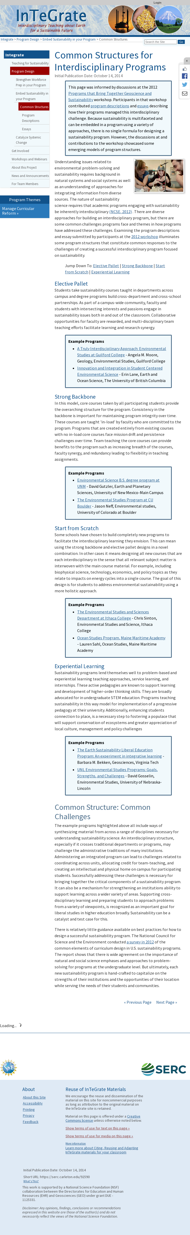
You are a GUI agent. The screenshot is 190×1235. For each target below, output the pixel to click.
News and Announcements (30, 176)
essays (143, 105)
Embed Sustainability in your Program (69, 39)
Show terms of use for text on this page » (97, 1128)
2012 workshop (144, 236)
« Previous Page (138, 1002)
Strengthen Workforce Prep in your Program (31, 82)
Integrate (7, 39)
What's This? (31, 1181)
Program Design (28, 39)
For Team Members (25, 184)
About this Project (24, 167)
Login (157, 2)
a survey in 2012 (140, 941)
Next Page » (166, 1002)
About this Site (34, 1097)
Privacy (28, 1115)
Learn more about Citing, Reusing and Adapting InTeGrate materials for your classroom (101, 1150)
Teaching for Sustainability (30, 63)
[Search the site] (160, 42)
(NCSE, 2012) (120, 211)
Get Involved (20, 151)
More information (75, 1143)
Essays (26, 129)
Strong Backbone (137, 265)
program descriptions (109, 105)
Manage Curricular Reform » (18, 211)
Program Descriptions (30, 118)
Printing (29, 1109)
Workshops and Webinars (29, 159)
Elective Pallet (106, 265)
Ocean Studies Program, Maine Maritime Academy (121, 637)
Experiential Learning (110, 271)
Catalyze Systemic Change (28, 140)
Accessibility (33, 1103)
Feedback (30, 1121)
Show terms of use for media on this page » (99, 1136)
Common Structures (34, 107)
